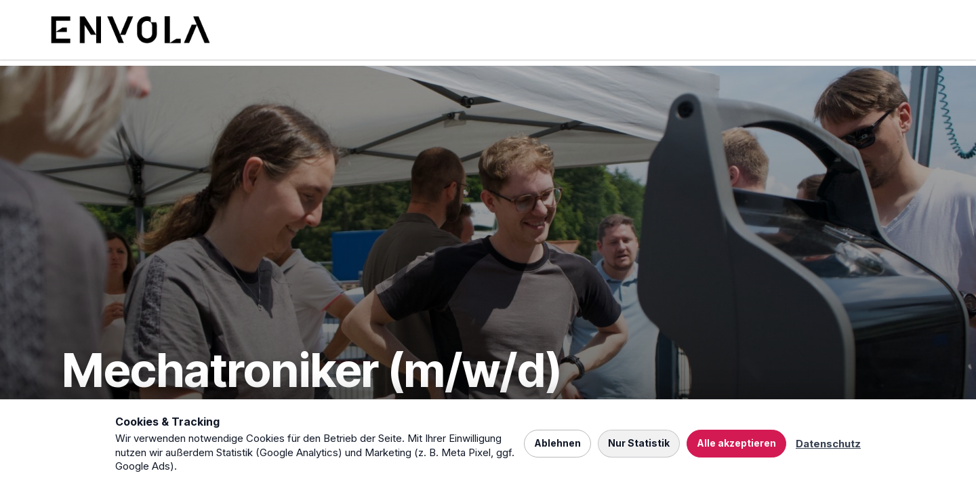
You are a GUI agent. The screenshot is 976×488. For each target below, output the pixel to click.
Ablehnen (557, 443)
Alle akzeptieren (736, 443)
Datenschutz (828, 443)
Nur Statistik (639, 443)
